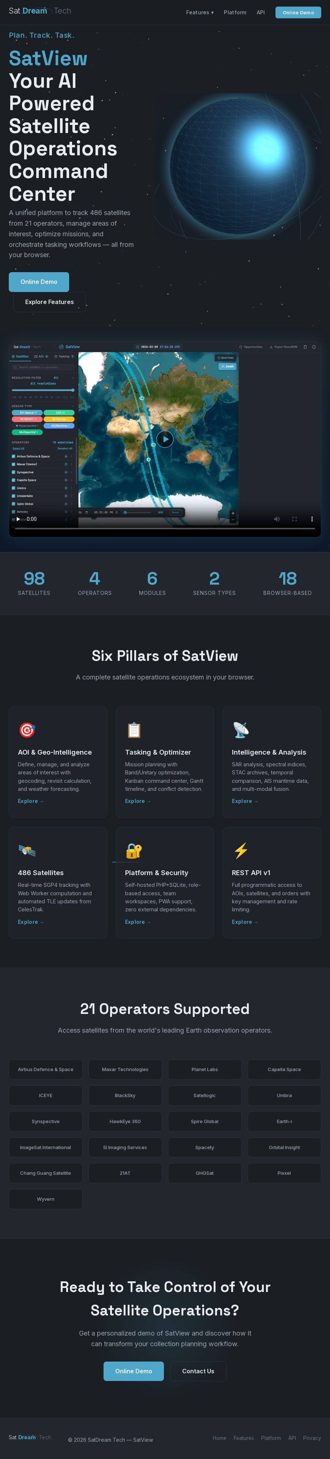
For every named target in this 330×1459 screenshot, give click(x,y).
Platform (235, 12)
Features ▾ (200, 12)
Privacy (312, 1438)
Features (244, 1438)
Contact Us (198, 1373)
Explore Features (49, 301)
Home (219, 1438)
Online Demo (298, 12)
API (261, 12)
